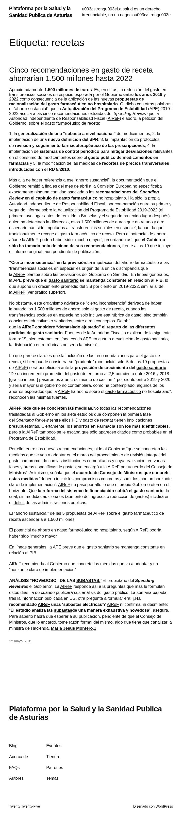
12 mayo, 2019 (20, 641)
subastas (63, 610)
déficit (18, 502)
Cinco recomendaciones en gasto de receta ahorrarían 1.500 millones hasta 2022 (81, 74)
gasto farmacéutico (67, 104)
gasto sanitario (64, 280)
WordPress (164, 806)
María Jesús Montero (72, 628)
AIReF (114, 118)
